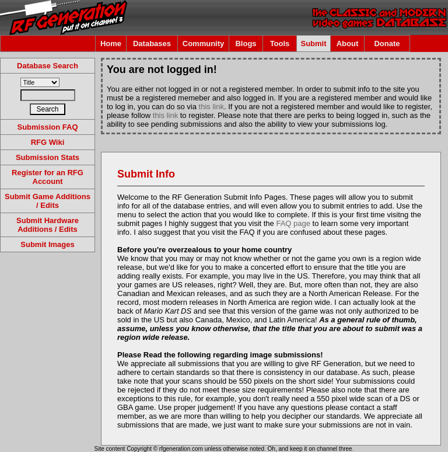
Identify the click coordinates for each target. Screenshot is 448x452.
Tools (280, 43)
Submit (313, 43)
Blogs (245, 43)
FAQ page (293, 223)
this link (211, 106)
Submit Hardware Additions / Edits (47, 225)
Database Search (47, 65)
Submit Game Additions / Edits (47, 201)
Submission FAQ (47, 127)
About (348, 43)
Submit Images (47, 244)
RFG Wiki (48, 142)
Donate (387, 43)
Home (110, 43)
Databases (152, 43)
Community (204, 43)
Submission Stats (47, 157)
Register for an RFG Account (47, 177)
